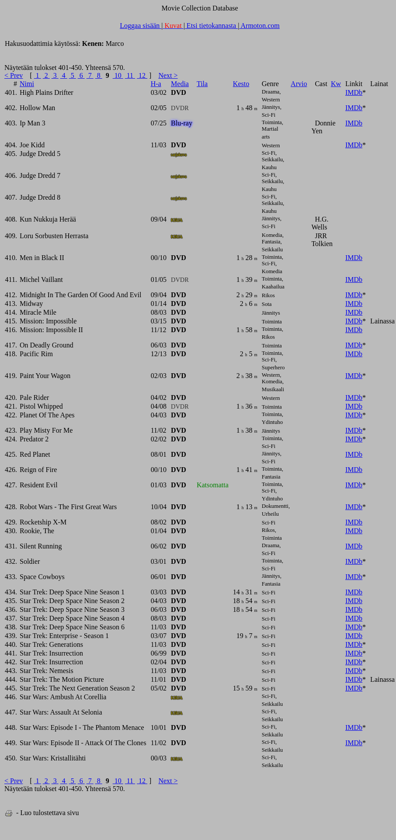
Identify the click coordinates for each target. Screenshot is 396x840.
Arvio (299, 83)
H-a (156, 83)
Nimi (27, 83)
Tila (202, 83)
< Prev (13, 75)
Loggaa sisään (140, 25)
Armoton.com (259, 25)
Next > (167, 75)
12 (142, 75)
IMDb (353, 92)
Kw (336, 83)
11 (130, 75)
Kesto (241, 83)
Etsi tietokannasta (211, 25)
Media (180, 83)
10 (118, 75)
